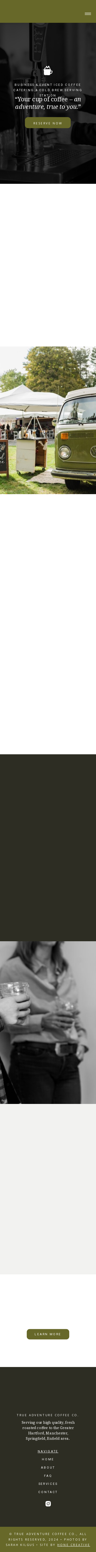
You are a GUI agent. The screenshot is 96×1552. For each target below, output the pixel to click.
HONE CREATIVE (73, 1545)
